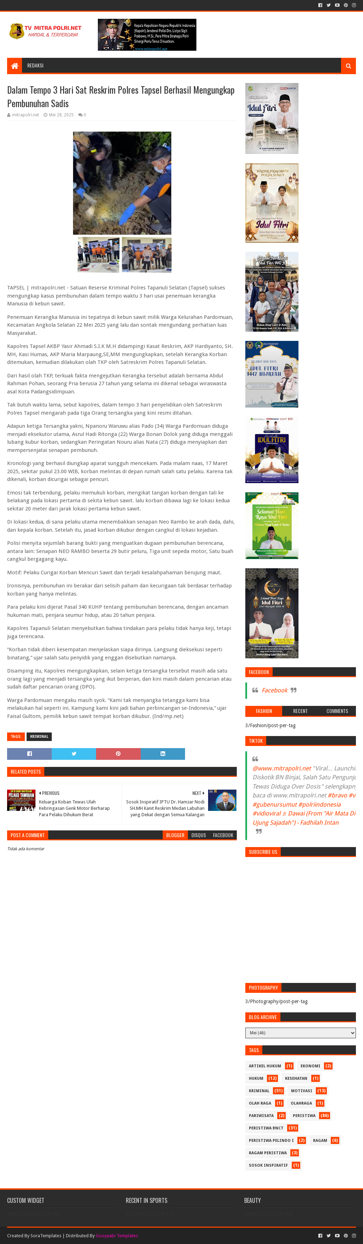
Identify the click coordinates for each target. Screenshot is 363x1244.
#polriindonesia (319, 804)
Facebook (274, 690)
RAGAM (320, 1140)
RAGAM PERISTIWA (268, 1153)
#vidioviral (266, 813)
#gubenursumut (274, 804)
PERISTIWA (304, 1115)
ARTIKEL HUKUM (265, 1066)
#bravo (337, 795)
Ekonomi (310, 1066)
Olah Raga (260, 1103)
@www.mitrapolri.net (281, 768)
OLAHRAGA (301, 1103)
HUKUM (256, 1078)
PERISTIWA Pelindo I (271, 1140)
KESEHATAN (296, 1078)
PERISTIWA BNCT (266, 1128)
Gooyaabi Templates (117, 1235)
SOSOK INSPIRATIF (268, 1165)
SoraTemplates (45, 1235)
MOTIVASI (301, 1091)
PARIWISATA (261, 1115)
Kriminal (39, 737)
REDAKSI (35, 65)
